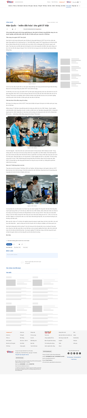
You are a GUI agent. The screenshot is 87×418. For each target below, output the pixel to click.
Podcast (48, 2)
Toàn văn (47, 335)
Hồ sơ (60, 346)
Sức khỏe (63, 5)
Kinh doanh (20, 5)
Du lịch (32, 337)
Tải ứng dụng (70, 357)
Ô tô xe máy (33, 335)
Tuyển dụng (73, 359)
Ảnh (74, 332)
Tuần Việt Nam (55, 2)
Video (74, 335)
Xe (77, 5)
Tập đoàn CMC (17, 247)
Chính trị (10, 5)
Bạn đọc (32, 343)
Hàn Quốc (25, 247)
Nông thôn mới (62, 332)
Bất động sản (34, 340)
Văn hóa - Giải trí (51, 5)
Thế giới (40, 5)
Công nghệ (68, 5)
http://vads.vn (49, 360)
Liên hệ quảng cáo (47, 351)
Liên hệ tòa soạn (19, 357)
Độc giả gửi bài (77, 357)
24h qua (75, 343)
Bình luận (9, 244)
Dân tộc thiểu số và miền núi (65, 335)
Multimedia (76, 337)
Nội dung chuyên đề (63, 337)
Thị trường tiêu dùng (49, 343)
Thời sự (15, 5)
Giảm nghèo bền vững (50, 346)
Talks (60, 343)
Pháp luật (74, 5)
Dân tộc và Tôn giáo (28, 5)
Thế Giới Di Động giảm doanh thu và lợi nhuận (18, 240)
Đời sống (58, 5)
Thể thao (45, 5)
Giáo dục (35, 5)
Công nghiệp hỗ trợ (49, 337)
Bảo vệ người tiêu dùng (50, 340)
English (60, 340)
